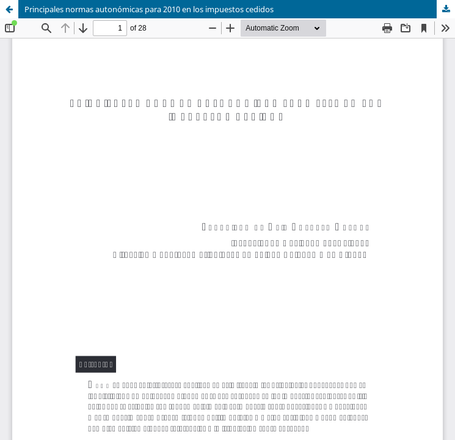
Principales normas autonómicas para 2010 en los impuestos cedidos (149, 9)
